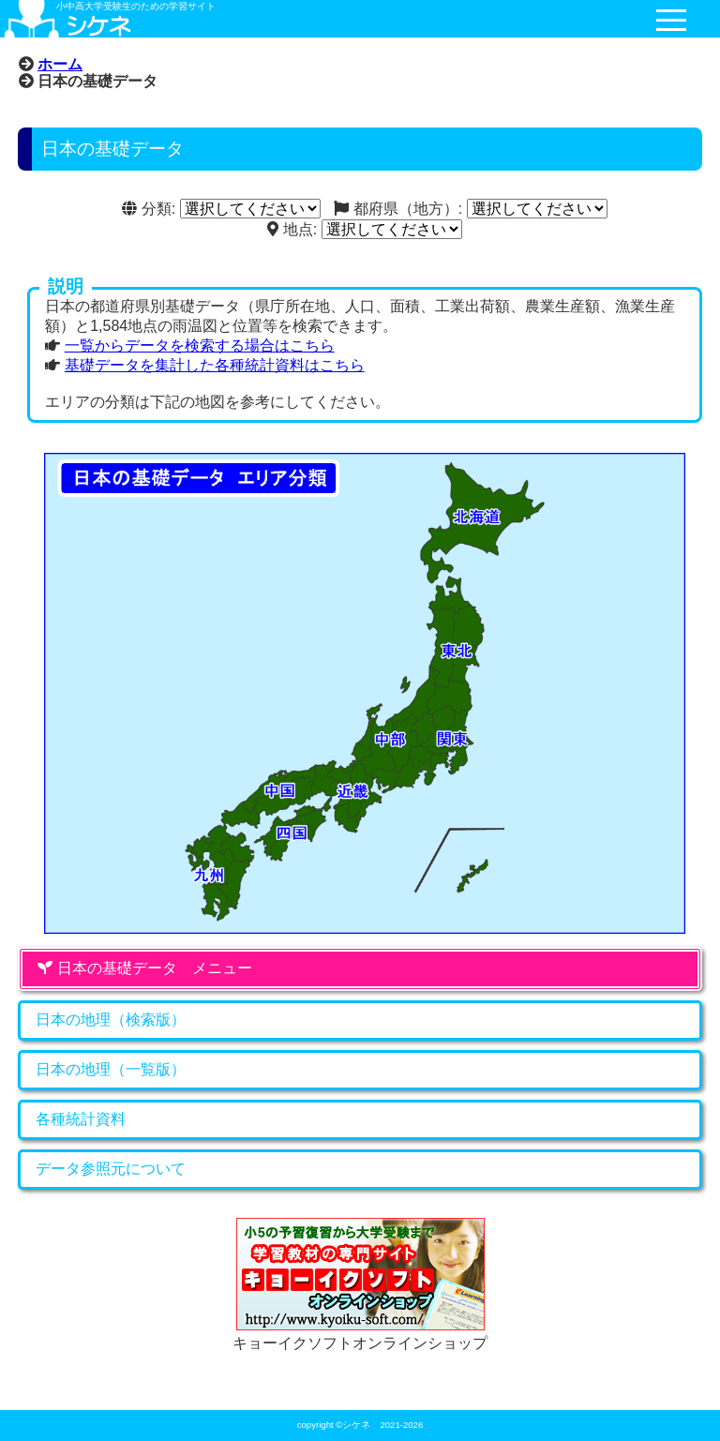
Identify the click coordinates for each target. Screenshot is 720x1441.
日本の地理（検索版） (111, 1020)
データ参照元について (111, 1169)
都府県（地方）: (398, 209)
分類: (148, 209)
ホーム (60, 63)
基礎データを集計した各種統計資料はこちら (215, 365)
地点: (292, 229)
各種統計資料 (81, 1119)
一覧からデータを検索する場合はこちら (200, 345)
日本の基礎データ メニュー (144, 968)
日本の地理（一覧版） (111, 1069)
